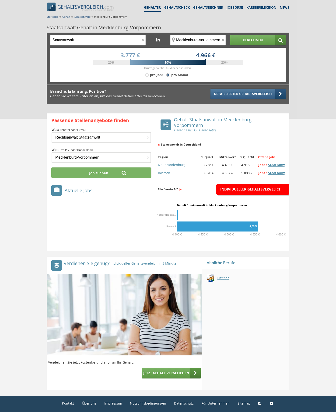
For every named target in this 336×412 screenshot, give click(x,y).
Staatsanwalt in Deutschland (181, 144)
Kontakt (68, 403)
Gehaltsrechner (208, 7)
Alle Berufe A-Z (168, 189)
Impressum (113, 403)
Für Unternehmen (216, 403)
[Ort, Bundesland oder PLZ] (198, 40)
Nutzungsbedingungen (148, 403)
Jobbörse (235, 7)
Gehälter (152, 7)
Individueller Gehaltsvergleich (250, 189)
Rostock (164, 173)
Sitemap (244, 403)
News (284, 7)
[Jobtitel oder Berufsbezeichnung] (98, 40)
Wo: (73, 149)
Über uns (89, 403)
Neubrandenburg (172, 165)
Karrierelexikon (261, 7)
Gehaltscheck (177, 7)
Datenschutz (184, 403)
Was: (69, 129)
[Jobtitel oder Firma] (101, 137)
